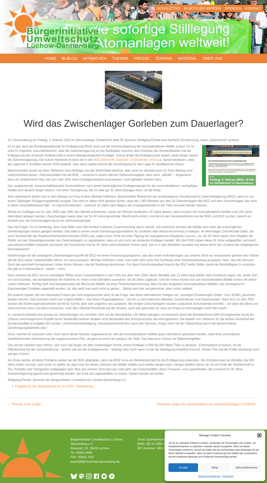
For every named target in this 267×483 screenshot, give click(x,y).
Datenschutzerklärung (209, 476)
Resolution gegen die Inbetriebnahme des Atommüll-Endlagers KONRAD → (208, 404)
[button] (259, 435)
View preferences (246, 467)
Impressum (228, 476)
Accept (183, 467)
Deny (214, 467)
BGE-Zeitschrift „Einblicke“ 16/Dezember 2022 (125, 159)
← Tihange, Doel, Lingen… (26, 404)
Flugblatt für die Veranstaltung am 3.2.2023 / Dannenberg (54, 386)
